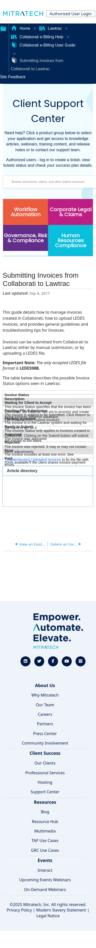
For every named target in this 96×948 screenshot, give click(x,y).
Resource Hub (45, 821)
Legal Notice (48, 916)
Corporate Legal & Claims (71, 212)
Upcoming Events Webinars (45, 880)
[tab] (47, 471)
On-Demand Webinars (45, 889)
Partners (45, 724)
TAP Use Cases (45, 840)
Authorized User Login (71, 13)
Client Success (45, 753)
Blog (45, 812)
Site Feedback (13, 77)
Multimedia (45, 831)
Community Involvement (45, 743)
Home (21, 28)
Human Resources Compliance (70, 240)
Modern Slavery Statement (61, 910)
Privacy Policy (19, 910)
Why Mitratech (44, 695)
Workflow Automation (25, 212)
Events (45, 860)
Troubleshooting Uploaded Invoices (33, 460)
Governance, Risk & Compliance (25, 238)
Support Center (44, 792)
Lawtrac (51, 28)
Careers (45, 714)
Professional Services (45, 773)
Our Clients (45, 763)
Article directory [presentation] (22, 471)
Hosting (45, 782)
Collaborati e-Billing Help (37, 37)
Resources (45, 802)
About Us (45, 685)
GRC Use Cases (45, 850)
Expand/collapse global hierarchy (3, 27)
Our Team (45, 705)
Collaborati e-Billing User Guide (43, 45)
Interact (45, 870)
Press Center (45, 733)
